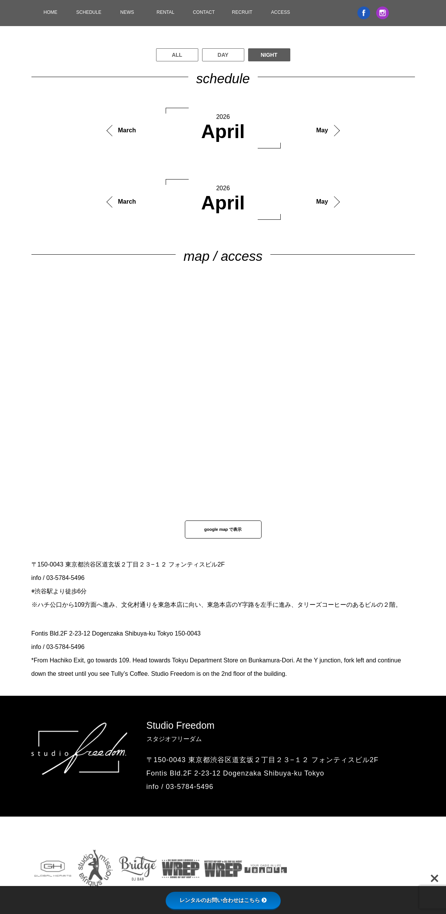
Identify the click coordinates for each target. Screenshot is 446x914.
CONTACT (204, 12)
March (127, 130)
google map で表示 (223, 529)
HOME (51, 12)
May (322, 130)
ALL (177, 55)
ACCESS (280, 12)
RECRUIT (242, 12)
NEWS (127, 12)
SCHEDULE (88, 12)
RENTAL (165, 12)
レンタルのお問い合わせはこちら (223, 900)
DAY (222, 55)
